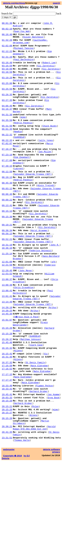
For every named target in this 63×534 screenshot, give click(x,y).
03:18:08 (7, 77)
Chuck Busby (50, 144)
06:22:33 (7, 161)
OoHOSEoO (19, 157)
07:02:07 (7, 164)
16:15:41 (7, 411)
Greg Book (53, 462)
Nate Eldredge (39, 425)
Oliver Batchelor (33, 39)
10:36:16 (7, 287)
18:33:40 (7, 448)
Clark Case (36, 400)
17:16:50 (7, 425)
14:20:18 (7, 357)
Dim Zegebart (22, 180)
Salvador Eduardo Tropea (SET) (33, 200)
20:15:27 (7, 480)
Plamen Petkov (44, 448)
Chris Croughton (23, 334)
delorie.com (9, 3)
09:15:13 (7, 244)
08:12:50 (7, 197)
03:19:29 (7, 87)
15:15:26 (7, 381)
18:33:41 (7, 452)
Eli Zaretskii (45, 73)
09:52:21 (7, 277)
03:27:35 (7, 113)
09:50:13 (7, 270)
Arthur (53, 357)
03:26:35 (7, 107)
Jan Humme (53, 458)
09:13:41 (7, 237)
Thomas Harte (22, 512)
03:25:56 (7, 100)
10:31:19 (7, 283)
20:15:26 (7, 476)
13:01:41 (7, 344)
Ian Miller (45, 174)
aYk (53, 303)
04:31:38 (7, 130)
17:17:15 (7, 435)
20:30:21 (7, 496)
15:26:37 (7, 394)
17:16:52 (7, 428)
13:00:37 (7, 324)
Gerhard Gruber (39, 455)
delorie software (51, 522)
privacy (56, 524)
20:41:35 (7, 503)
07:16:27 (7, 171)
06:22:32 (7, 154)
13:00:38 (7, 331)
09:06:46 (7, 224)
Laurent (18, 194)
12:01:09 (7, 303)
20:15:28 (7, 486)
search (56, 3)
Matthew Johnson (30, 394)
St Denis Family (35, 421)
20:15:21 (7, 472)
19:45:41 (7, 458)
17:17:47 (7, 442)
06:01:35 (7, 147)
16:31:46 (7, 414)
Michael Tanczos (23, 53)
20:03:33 (7, 462)
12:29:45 (7, 314)
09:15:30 (7, 250)
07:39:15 (7, 191)
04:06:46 (7, 120)
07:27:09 (7, 184)
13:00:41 (7, 337)
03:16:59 (7, 73)
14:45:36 (7, 364)
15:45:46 (7, 397)
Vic (46, 411)
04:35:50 (7, 137)
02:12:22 (7, 56)
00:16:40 (7, 36)
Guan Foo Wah (22, 33)
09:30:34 (7, 267)
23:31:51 (7, 509)
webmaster (9, 522)
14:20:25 (7, 361)
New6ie (18, 150)
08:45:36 (7, 211)
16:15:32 (7, 404)
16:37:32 (7, 421)
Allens (18, 407)
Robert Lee (49, 69)
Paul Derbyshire (23, 66)
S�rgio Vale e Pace (26, 367)
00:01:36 (7, 23)
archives (20, 3)
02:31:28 (7, 63)
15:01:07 (7, 371)
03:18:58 (7, 80)
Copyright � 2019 (12, 528)
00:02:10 (7, 30)
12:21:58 (7, 307)
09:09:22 (7, 230)
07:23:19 (7, 177)
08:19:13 (7, 204)
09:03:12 (7, 217)
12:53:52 (7, 317)
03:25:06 (7, 94)
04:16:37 (7, 124)
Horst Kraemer (39, 267)
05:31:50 (7, 144)
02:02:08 (7, 50)
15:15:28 (7, 387)
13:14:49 (7, 350)
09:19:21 (7, 260)
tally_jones (46, 161)
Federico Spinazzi (41, 290)
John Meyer (25, 314)
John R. (55, 283)
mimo (23, 133)
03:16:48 (7, 69)
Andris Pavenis (23, 140)
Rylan (35, 472)
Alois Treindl (45, 214)
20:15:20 (7, 466)
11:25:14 (7, 294)
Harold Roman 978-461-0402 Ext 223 (34, 498)
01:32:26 (7, 43)
